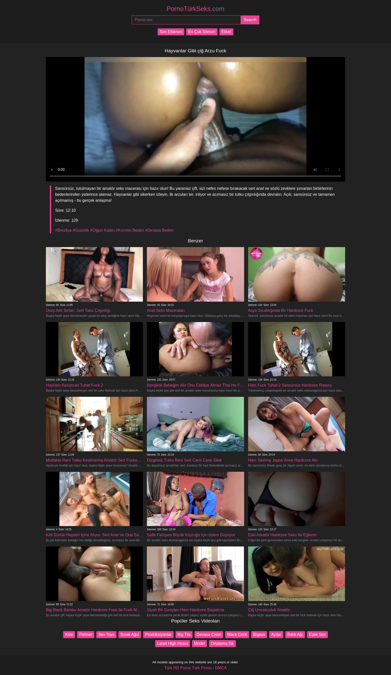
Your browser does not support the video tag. (195, 119)
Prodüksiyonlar (158, 634)
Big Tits (184, 634)
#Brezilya (63, 230)
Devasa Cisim (208, 634)
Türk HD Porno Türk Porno (188, 668)
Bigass (259, 634)
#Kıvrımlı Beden (130, 230)
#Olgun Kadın (102, 230)
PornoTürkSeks (195, 8)
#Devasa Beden (159, 230)
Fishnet (85, 634)
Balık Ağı (295, 634)
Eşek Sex (317, 634)
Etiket (226, 32)
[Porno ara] (186, 19)
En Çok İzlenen (201, 32)
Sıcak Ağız (129, 634)
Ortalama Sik (222, 643)
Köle (69, 634)
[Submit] (250, 19)
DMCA (221, 668)
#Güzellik (81, 230)
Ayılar (276, 634)
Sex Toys (106, 634)
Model (199, 643)
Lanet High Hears (172, 643)
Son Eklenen (171, 32)
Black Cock (237, 634)
